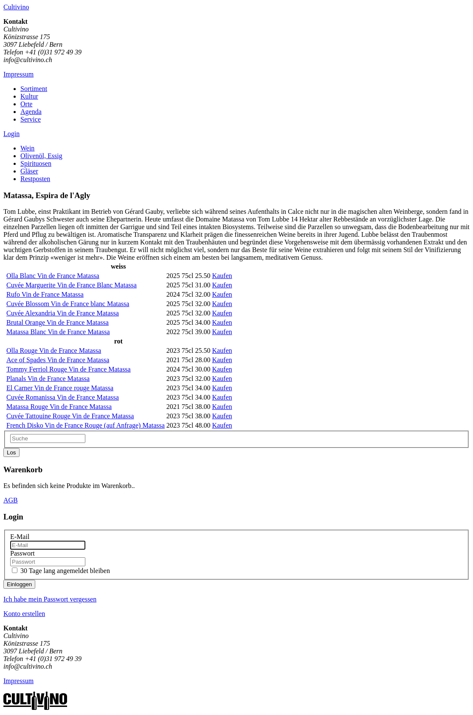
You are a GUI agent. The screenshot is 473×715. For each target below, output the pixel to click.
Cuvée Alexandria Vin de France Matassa (62, 313)
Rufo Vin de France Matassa (45, 294)
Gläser (29, 171)
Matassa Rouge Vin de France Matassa (59, 406)
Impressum (18, 74)
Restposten (35, 178)
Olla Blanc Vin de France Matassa (52, 275)
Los (11, 452)
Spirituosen (35, 163)
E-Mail (19, 536)
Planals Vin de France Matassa (48, 378)
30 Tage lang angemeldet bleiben (65, 570)
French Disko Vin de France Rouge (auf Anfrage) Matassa (85, 425)
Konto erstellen (24, 613)
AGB (10, 500)
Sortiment (33, 88)
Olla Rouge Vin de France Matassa (53, 350)
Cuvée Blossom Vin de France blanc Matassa (67, 303)
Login (11, 133)
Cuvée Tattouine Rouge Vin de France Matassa (70, 416)
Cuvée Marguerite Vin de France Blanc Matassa (71, 285)
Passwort (22, 553)
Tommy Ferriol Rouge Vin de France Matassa (68, 369)
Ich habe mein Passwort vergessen (49, 599)
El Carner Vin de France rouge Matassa (59, 388)
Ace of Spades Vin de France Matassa (57, 359)
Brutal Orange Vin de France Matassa (57, 322)
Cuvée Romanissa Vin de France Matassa (62, 397)
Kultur (29, 96)
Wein (27, 148)
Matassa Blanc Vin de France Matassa (58, 331)
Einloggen (19, 584)
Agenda (31, 111)
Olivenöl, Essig (41, 155)
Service (30, 119)
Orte (26, 104)
